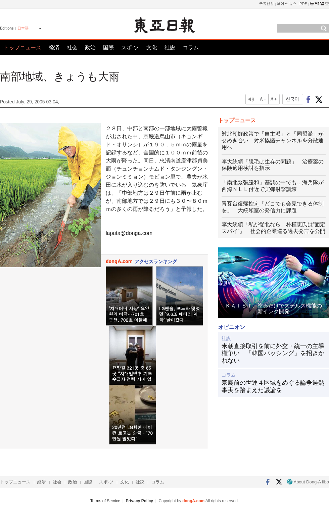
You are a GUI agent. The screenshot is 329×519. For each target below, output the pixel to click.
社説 (169, 47)
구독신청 (266, 3)
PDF (303, 3)
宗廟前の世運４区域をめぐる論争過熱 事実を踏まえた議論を (274, 386)
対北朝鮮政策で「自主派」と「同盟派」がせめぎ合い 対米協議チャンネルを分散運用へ (273, 140)
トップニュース (22, 47)
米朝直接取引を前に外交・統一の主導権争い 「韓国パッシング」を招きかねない (273, 353)
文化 (151, 47)
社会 (72, 47)
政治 (90, 47)
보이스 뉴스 (287, 3)
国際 (108, 47)
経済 (54, 47)
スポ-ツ (130, 47)
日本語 (23, 28)
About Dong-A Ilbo (308, 481)
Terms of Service (105, 501)
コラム (191, 47)
